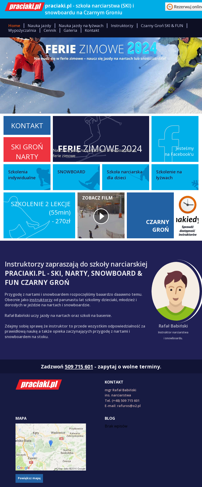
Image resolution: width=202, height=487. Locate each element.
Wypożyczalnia (22, 30)
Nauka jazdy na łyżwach (81, 25)
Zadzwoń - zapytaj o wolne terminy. (101, 366)
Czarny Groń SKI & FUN (162, 25)
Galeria (70, 30)
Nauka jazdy (39, 25)
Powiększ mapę (29, 478)
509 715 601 (79, 366)
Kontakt (92, 30)
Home (14, 25)
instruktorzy (41, 299)
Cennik (50, 30)
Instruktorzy (122, 25)
